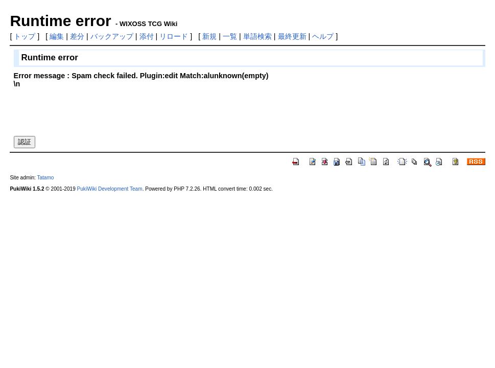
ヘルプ (323, 36)
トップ (24, 36)
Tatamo (45, 177)
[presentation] (91, 108)
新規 (209, 36)
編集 (57, 36)
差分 (77, 36)
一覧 (230, 36)
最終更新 (292, 36)
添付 (146, 36)
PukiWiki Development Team (110, 189)
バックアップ (111, 36)
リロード (173, 36)
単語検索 (257, 36)
